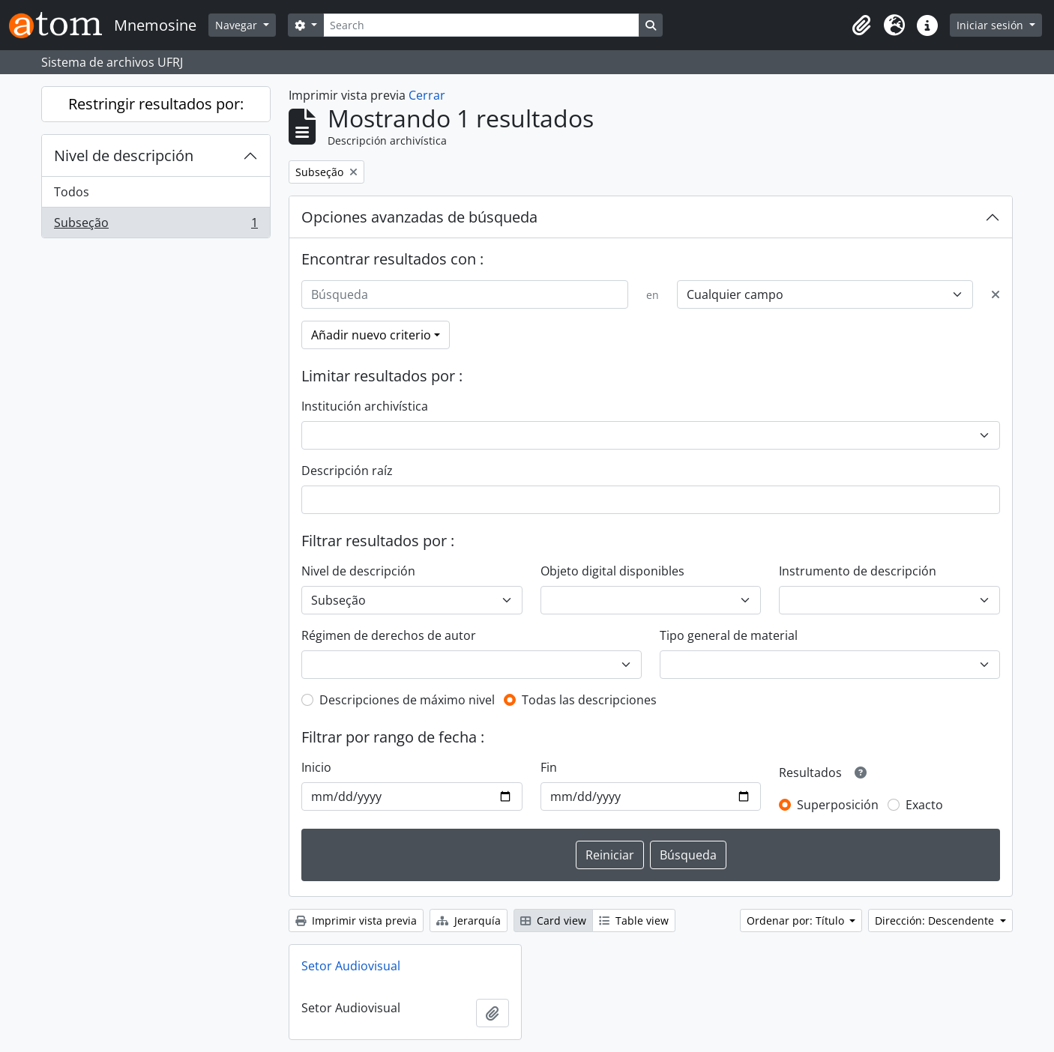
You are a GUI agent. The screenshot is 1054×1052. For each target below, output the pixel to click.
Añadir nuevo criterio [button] (371, 335)
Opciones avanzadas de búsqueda (419, 217)
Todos (71, 192)
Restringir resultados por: (156, 104)
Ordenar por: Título (797, 920)
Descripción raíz (347, 470)
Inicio (316, 767)
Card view (553, 920)
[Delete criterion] (995, 294)
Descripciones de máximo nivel (407, 700)
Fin (548, 767)
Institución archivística (364, 406)
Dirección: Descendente (936, 920)
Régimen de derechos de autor (388, 635)
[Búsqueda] (464, 294)
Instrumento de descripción (857, 571)
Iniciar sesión (991, 25)
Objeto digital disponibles (612, 571)
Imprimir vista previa (356, 920)
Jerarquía (468, 920)
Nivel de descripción (123, 155)
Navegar (237, 25)
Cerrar (427, 95)
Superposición (838, 804)
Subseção (155, 226)
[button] (861, 25)
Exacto (924, 804)
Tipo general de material (729, 635)
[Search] (481, 25)
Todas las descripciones (589, 700)
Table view (634, 920)
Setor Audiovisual (350, 966)
